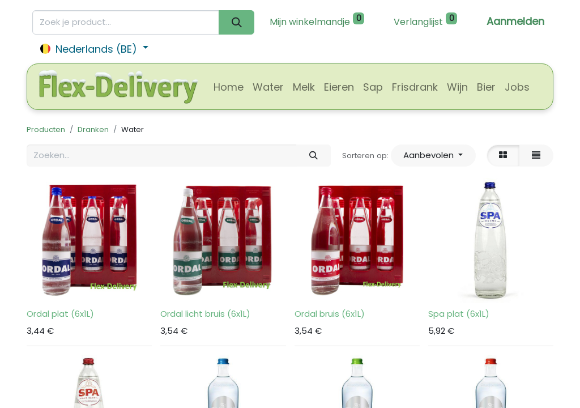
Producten (46, 129)
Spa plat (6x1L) (458, 314)
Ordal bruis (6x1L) (330, 314)
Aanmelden (515, 21)
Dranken (93, 129)
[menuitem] (228, 87)
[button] (433, 155)
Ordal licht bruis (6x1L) (205, 314)
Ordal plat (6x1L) (60, 314)
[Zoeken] (236, 22)
